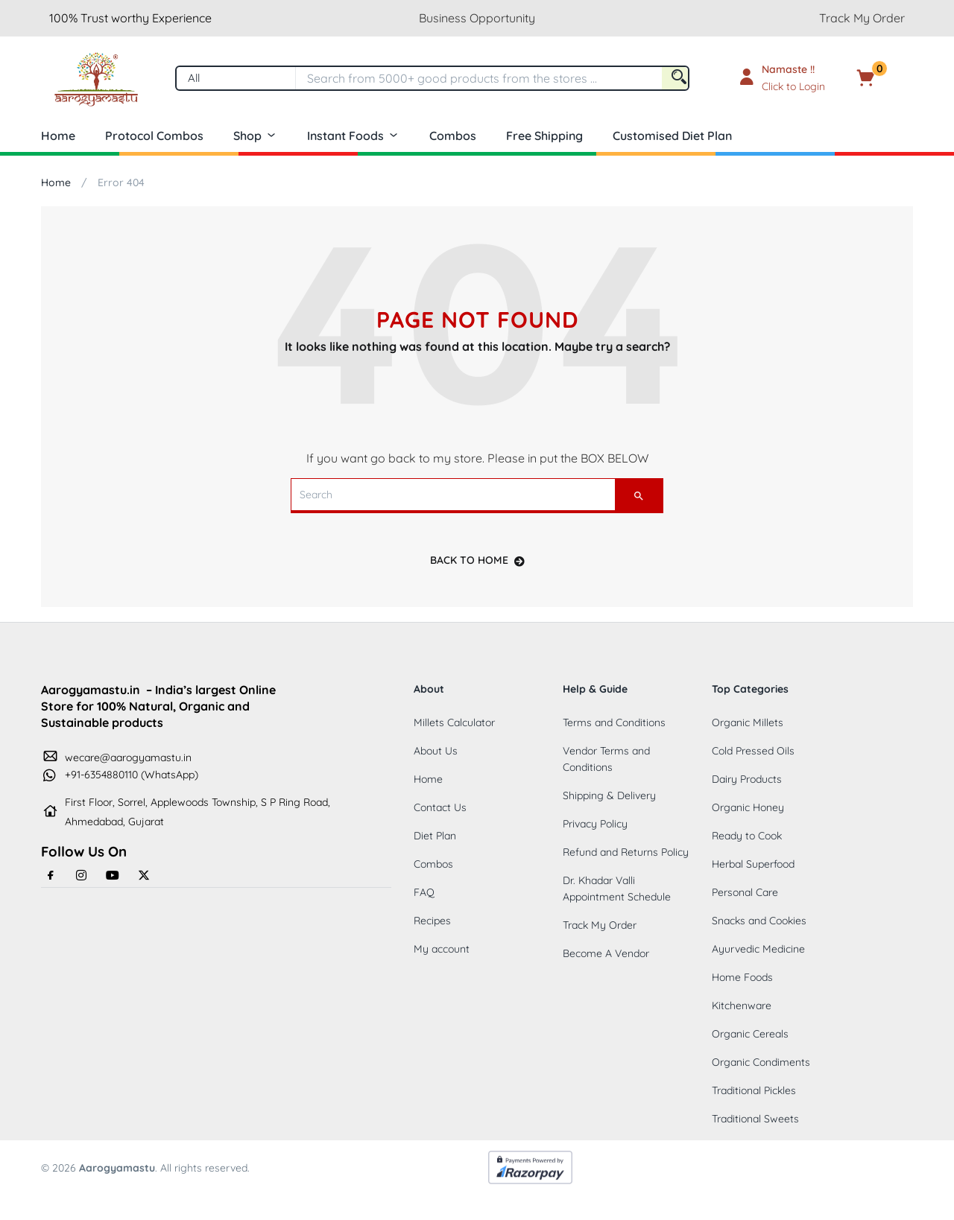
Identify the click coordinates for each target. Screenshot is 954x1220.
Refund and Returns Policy (626, 852)
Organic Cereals (750, 1034)
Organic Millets (747, 722)
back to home (477, 560)
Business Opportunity (477, 17)
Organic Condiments (761, 1062)
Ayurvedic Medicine (758, 949)
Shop (255, 135)
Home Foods (742, 977)
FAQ (424, 892)
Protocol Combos (154, 135)
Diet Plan (435, 835)
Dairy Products (747, 779)
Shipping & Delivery (609, 795)
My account (442, 949)
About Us (436, 750)
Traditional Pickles (754, 1090)
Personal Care (745, 892)
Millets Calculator (454, 722)
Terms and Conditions (614, 722)
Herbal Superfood (753, 864)
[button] (888, 78)
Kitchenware (741, 1005)
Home (58, 135)
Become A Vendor (606, 953)
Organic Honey (748, 807)
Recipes (432, 920)
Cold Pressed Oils (753, 750)
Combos (452, 135)
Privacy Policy (595, 823)
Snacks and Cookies (759, 920)
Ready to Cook (747, 835)
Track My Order (862, 17)
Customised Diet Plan (672, 135)
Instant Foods (353, 135)
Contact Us (440, 807)
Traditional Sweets (755, 1118)
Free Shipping (544, 135)
